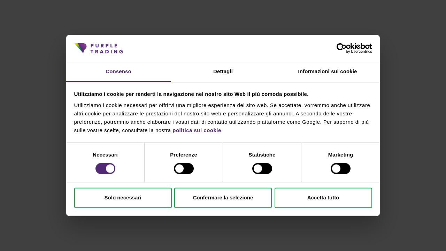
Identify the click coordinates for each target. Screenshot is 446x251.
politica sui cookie (196, 130)
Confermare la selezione (223, 197)
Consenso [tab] (118, 71)
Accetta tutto (323, 197)
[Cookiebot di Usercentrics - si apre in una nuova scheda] (341, 48)
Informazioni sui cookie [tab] (327, 71)
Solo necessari (123, 197)
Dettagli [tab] (223, 71)
